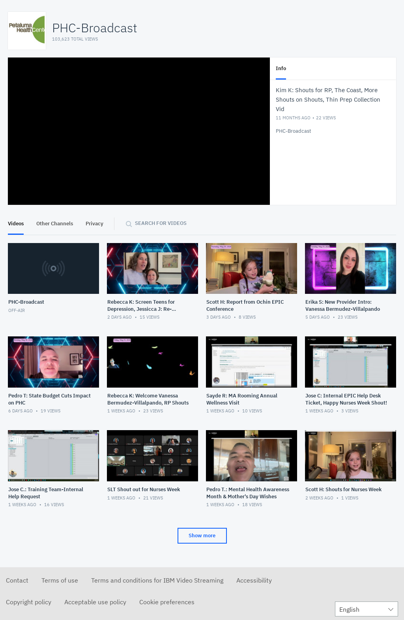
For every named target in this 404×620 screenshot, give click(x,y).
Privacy (94, 223)
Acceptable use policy (95, 602)
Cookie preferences (167, 602)
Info (281, 68)
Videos (16, 223)
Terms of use (59, 580)
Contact (17, 580)
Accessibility (254, 580)
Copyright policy (28, 602)
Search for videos (161, 223)
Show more (202, 535)
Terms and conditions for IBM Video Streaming (157, 580)
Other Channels (54, 223)
